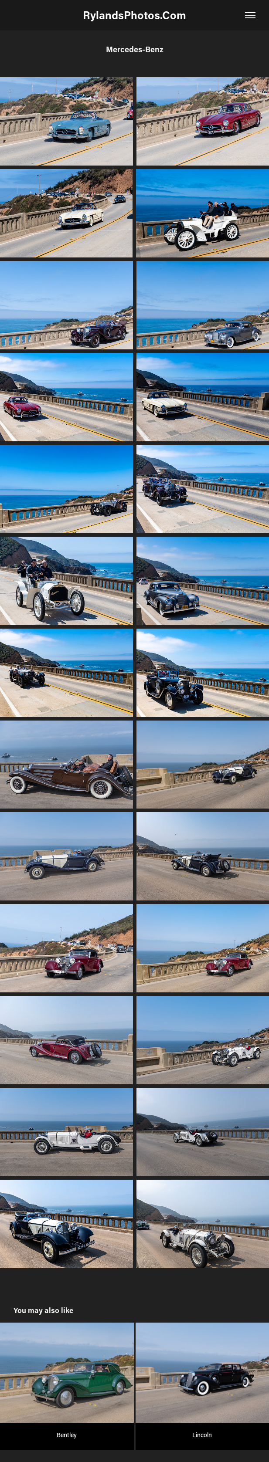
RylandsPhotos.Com (134, 15)
